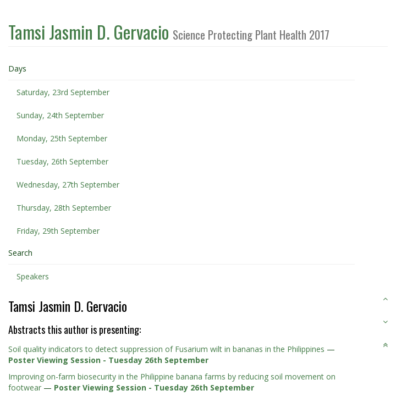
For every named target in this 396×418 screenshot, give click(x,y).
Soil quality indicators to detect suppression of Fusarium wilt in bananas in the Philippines (166, 349)
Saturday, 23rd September (62, 92)
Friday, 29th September (58, 231)
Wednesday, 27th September (67, 184)
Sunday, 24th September (60, 115)
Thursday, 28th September (63, 207)
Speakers (32, 276)
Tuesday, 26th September (62, 161)
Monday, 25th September (61, 138)
